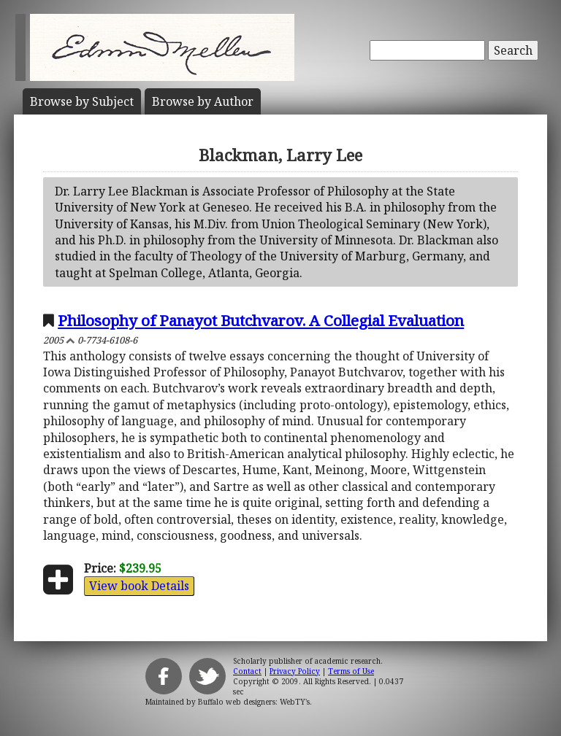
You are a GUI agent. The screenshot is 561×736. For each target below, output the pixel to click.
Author (202, 101)
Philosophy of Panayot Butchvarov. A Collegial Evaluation (261, 320)
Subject (82, 101)
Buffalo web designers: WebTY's (254, 702)
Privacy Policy (295, 671)
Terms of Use (351, 671)
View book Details (139, 586)
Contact (247, 671)
